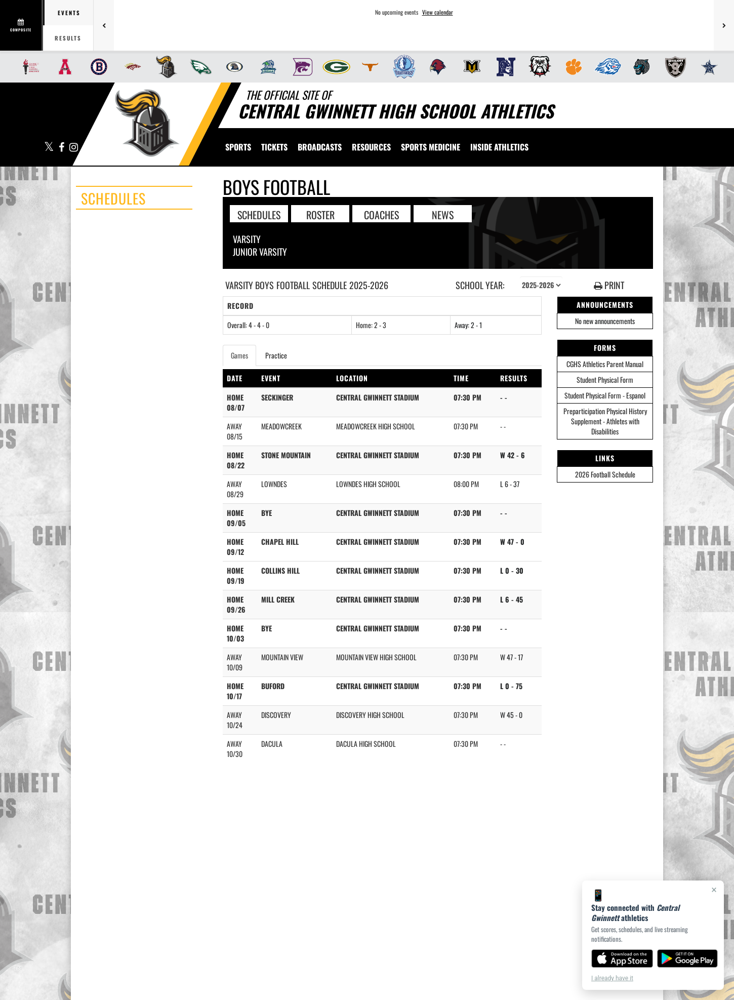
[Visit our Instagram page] (73, 147)
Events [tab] (69, 13)
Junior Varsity (260, 251)
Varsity (247, 239)
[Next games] (724, 25)
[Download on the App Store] (622, 958)
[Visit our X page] (49, 147)
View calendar (437, 12)
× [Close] (714, 890)
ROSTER (320, 214)
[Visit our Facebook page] (62, 147)
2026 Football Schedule (605, 474)
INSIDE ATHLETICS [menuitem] (499, 147)
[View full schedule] (21, 25)
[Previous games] (104, 25)
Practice (276, 355)
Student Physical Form (605, 379)
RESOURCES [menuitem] (371, 147)
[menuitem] (28, 67)
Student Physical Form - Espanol (604, 395)
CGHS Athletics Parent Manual (604, 363)
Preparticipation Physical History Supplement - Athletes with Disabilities (605, 421)
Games (239, 355)
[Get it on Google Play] (687, 958)
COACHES (381, 214)
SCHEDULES (258, 214)
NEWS (443, 214)
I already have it (612, 978)
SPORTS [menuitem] (238, 147)
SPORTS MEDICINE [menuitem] (430, 147)
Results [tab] (68, 38)
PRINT (609, 285)
